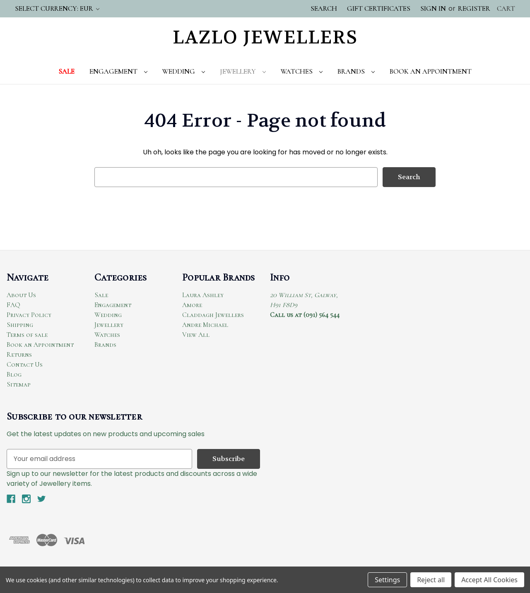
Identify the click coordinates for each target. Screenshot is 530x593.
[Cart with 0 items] (506, 8)
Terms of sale (27, 335)
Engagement (118, 71)
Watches (302, 71)
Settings (387, 579)
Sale (66, 71)
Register (474, 8)
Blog (14, 374)
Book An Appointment (431, 71)
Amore (192, 305)
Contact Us (25, 364)
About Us (21, 295)
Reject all (431, 579)
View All (196, 335)
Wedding (183, 71)
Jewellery (243, 71)
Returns (19, 355)
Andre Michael (205, 325)
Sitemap (19, 384)
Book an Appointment (40, 345)
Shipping (20, 325)
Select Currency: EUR (57, 8)
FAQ (13, 305)
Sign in (433, 8)
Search (324, 8)
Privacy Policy (29, 315)
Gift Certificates (378, 8)
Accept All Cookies (489, 579)
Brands (356, 71)
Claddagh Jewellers (213, 315)
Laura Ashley (203, 295)
